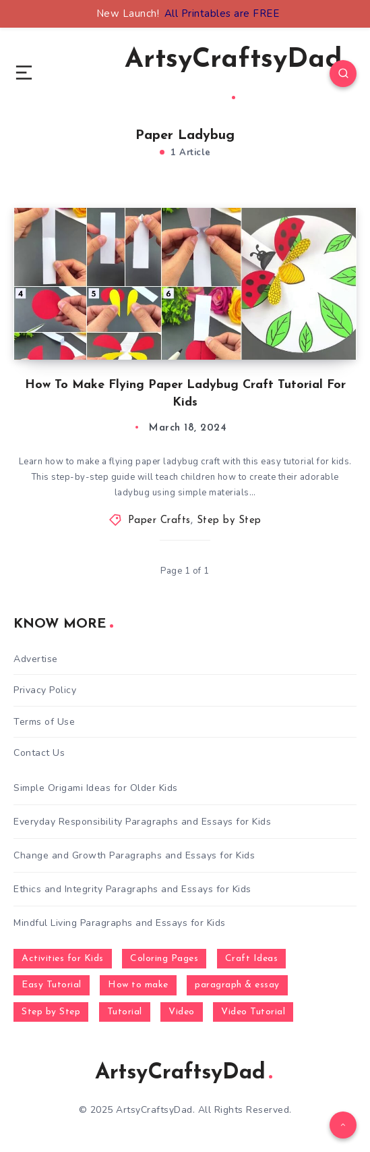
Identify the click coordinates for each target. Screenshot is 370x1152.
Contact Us (39, 752)
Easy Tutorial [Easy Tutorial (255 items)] (52, 985)
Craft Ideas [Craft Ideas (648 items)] (251, 959)
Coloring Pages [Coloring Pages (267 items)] (164, 959)
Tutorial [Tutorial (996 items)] (124, 1012)
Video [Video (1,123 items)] (181, 1012)
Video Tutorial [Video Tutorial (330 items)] (253, 1012)
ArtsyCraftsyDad (233, 73)
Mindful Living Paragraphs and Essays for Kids (119, 922)
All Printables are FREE (222, 13)
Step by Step (229, 521)
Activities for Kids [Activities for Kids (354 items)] (63, 959)
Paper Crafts (159, 521)
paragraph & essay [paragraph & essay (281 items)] (237, 985)
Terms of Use (44, 721)
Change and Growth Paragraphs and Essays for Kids (134, 855)
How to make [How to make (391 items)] (138, 985)
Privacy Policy (44, 690)
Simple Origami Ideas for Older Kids (95, 787)
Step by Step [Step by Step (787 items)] (51, 1012)
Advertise (35, 659)
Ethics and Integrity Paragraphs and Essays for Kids (132, 889)
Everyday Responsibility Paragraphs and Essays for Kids (142, 821)
